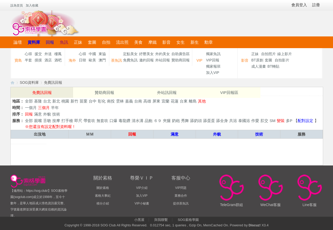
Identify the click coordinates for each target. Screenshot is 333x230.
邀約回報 (146, 60)
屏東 (156, 101)
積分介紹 (103, 203)
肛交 (264, 120)
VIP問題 (180, 188)
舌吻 (47, 120)
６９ (158, 120)
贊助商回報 (180, 60)
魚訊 (64, 42)
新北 (56, 101)
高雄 (147, 101)
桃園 (65, 101)
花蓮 (174, 101)
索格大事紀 (103, 195)
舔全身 (222, 120)
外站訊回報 (167, 92)
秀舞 (185, 120)
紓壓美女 (146, 54)
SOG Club (108, 225)
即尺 (78, 120)
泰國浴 (244, 120)
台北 (47, 101)
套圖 (92, 42)
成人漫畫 (258, 66)
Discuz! (255, 225)
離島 (193, 101)
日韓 (82, 60)
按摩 (56, 120)
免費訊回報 (53, 82)
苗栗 (83, 101)
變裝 (281, 120)
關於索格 (103, 188)
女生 (180, 42)
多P (289, 120)
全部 (29, 101)
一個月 (31, 107)
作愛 (255, 120)
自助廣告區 (180, 54)
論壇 (18, 42)
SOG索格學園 (188, 220)
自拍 (106, 42)
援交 (38, 54)
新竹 (74, 101)
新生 (194, 42)
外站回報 (162, 60)
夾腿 (167, 120)
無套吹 (102, 120)
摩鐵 (152, 42)
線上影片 (284, 54)
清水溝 (137, 120)
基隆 (38, 101)
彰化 (102, 101)
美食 (138, 42)
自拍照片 (268, 54)
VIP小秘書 (142, 203)
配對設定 (305, 120)
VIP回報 (212, 60)
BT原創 (257, 60)
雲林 (120, 101)
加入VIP (212, 73)
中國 (92, 54)
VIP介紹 (141, 188)
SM (273, 120)
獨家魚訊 (213, 54)
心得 (28, 54)
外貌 (47, 114)
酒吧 (58, 60)
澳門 (102, 60)
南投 (111, 101)
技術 (56, 114)
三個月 (44, 107)
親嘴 (38, 120)
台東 (184, 101)
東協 (102, 54)
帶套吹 (89, 120)
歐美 (92, 60)
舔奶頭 (196, 120)
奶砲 (176, 120)
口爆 (113, 120)
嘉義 (129, 101)
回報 (50, 42)
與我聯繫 (161, 220)
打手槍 (67, 120)
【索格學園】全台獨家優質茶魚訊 (12, 82)
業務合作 (181, 195)
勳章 (208, 42)
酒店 (48, 60)
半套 (28, 60)
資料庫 (34, 42)
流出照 (122, 42)
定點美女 (130, 54)
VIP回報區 (229, 92)
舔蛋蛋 (209, 120)
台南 (138, 101)
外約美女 (162, 54)
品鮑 (148, 120)
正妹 (78, 42)
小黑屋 (139, 220)
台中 (93, 101)
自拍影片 (282, 60)
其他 (202, 101)
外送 (48, 54)
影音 (166, 42)
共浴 (233, 120)
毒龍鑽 (124, 120)
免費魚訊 (130, 60)
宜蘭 (165, 101)
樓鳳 (58, 54)
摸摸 (38, 60)
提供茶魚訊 (181, 203)
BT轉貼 (273, 66)
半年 (55, 107)
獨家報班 (213, 66)
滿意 (38, 114)
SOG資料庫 (29, 82)
